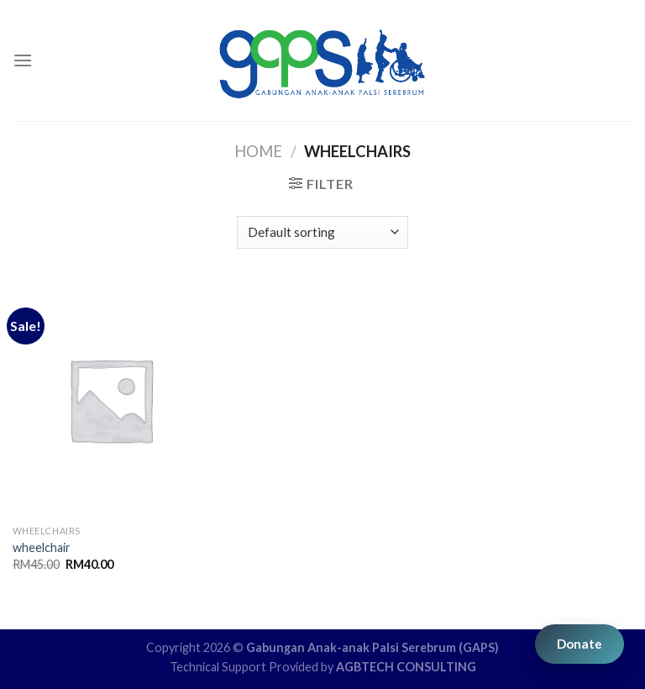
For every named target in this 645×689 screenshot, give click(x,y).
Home (258, 151)
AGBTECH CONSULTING (406, 667)
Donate (579, 643)
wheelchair (42, 547)
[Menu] (23, 60)
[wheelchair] (110, 399)
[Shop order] (322, 232)
